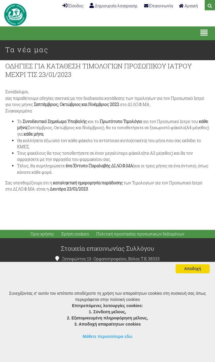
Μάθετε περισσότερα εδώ (108, 336)
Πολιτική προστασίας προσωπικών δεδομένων (140, 234)
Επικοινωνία (158, 6)
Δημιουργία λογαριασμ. (113, 6)
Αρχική (188, 6)
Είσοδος (73, 6)
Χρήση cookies (75, 234)
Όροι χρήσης (42, 234)
